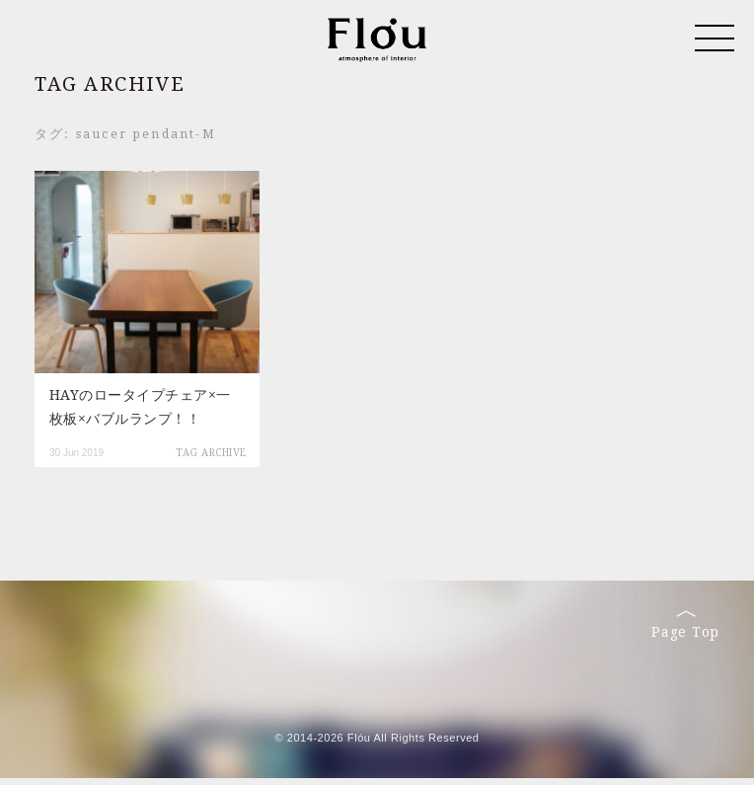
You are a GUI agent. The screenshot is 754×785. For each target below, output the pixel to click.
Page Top (685, 625)
